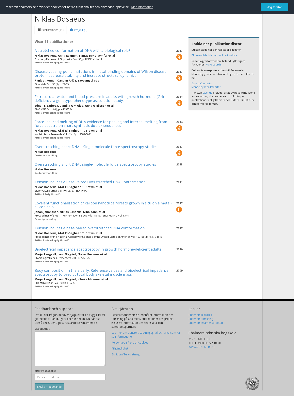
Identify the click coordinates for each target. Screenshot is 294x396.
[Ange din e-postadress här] (70, 377)
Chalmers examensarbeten (205, 323)
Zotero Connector (202, 83)
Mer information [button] (142, 7)
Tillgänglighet (119, 348)
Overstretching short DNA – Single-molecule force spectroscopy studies (96, 146)
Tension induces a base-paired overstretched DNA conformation (90, 228)
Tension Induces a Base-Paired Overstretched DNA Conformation (90, 181)
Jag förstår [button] (274, 7)
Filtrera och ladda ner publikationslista (214, 55)
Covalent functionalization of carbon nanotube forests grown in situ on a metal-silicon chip (103, 205)
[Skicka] (49, 386)
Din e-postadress (45, 370)
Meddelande (42, 328)
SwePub (207, 92)
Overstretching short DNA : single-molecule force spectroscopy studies (95, 164)
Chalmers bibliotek (200, 315)
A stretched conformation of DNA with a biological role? (82, 50)
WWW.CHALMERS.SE (201, 347)
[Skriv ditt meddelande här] (70, 348)
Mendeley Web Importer (205, 87)
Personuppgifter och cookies (129, 342)
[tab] (51, 30)
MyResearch (213, 64)
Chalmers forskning (200, 319)
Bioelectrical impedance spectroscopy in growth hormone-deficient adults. (98, 249)
